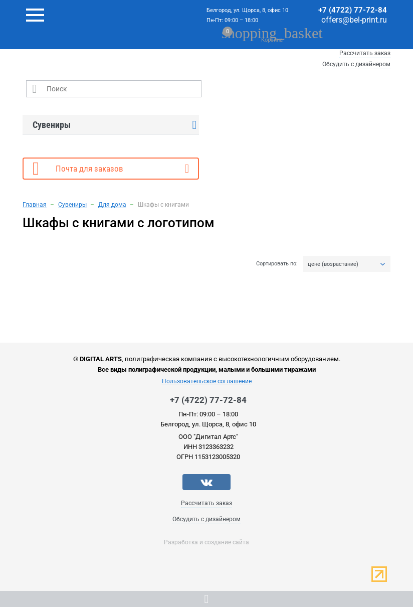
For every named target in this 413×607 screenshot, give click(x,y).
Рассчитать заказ (364, 53)
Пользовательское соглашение (207, 381)
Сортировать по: (277, 264)
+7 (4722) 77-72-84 (352, 10)
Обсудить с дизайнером (356, 64)
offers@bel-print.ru (354, 20)
